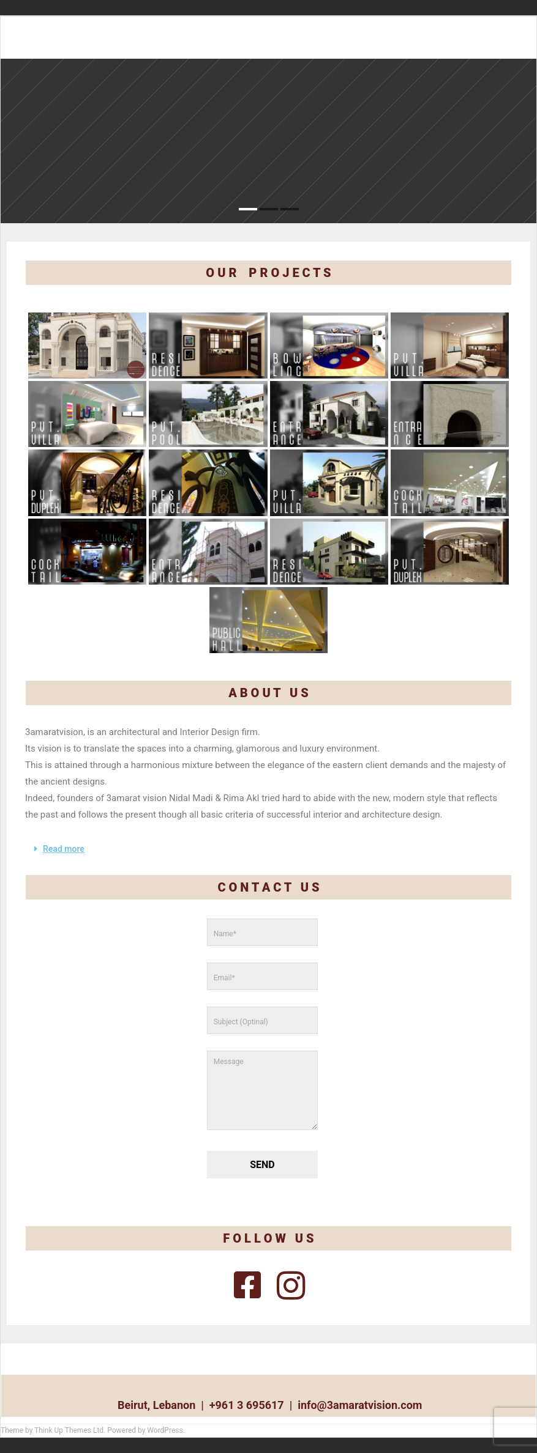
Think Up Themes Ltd (68, 1430)
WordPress (164, 1430)
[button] (268, 848)
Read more (63, 849)
